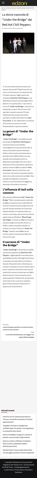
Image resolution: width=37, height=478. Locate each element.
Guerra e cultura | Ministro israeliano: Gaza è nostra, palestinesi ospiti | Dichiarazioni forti (17, 443)
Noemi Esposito (19, 28)
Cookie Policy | (9, 470)
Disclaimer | (29, 470)
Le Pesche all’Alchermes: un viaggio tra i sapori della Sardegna (18, 334)
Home (3, 8)
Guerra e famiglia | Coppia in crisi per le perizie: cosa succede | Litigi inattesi (17, 436)
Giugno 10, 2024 (8, 28)
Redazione (18, 472)
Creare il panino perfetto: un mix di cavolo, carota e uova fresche (18, 327)
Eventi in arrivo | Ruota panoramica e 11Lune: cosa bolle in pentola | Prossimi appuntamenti (17, 419)
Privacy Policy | (19, 470)
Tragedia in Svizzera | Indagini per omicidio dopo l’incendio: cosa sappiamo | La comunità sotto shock (18, 428)
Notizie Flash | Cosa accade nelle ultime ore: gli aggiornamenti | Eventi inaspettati (18, 451)
